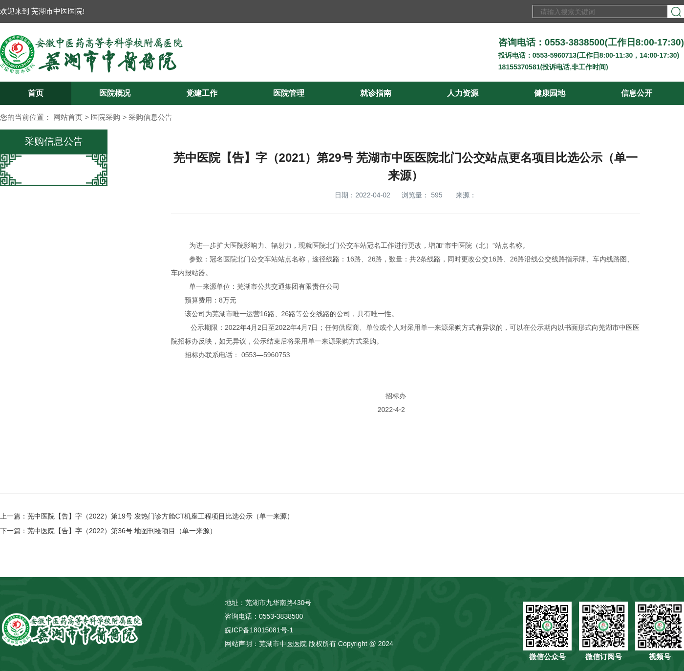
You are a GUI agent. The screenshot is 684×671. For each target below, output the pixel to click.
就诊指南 (375, 93)
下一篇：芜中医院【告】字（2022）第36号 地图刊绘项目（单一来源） (108, 531)
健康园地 (549, 93)
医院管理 (288, 93)
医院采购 (105, 117)
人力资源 (462, 93)
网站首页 (68, 117)
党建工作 (201, 93)
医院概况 (114, 93)
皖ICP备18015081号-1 (259, 630)
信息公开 (636, 93)
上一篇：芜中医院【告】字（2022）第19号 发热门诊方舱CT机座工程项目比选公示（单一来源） (147, 516)
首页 (35, 93)
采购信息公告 (150, 117)
